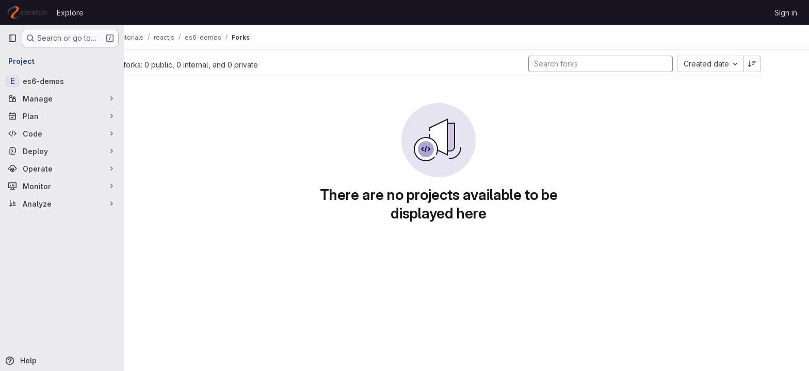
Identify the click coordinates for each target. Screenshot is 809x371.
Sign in (785, 12)
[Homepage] (27, 12)
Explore (70, 12)
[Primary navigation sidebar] (12, 38)
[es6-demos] (62, 81)
